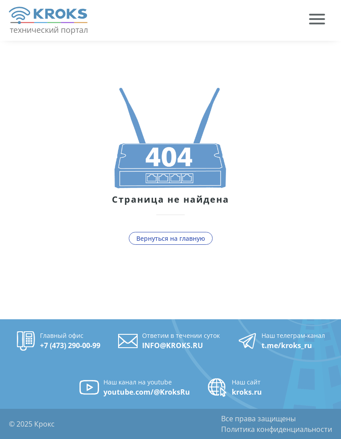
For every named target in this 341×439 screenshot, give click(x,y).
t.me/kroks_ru (287, 345)
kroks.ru (247, 392)
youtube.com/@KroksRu (146, 392)
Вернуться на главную (170, 238)
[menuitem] (317, 20)
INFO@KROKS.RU (172, 345)
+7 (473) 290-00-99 (70, 345)
